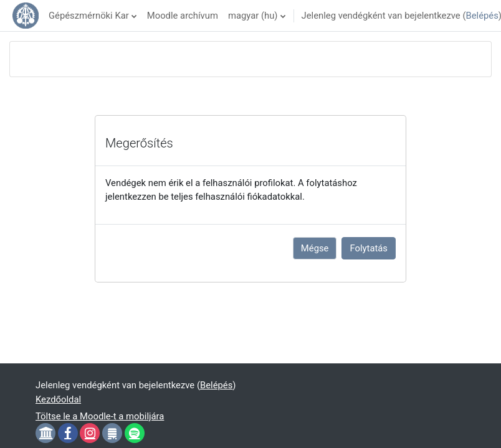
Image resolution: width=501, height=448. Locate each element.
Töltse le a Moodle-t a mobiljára (100, 416)
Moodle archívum (182, 15)
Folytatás (369, 248)
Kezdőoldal (58, 399)
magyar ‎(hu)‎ (253, 15)
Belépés (481, 15)
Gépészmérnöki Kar (89, 15)
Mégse (315, 248)
